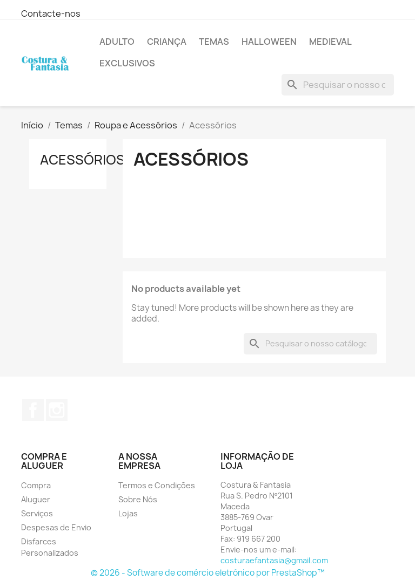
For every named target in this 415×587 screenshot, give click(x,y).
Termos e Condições (156, 485)
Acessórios (82, 160)
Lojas (128, 513)
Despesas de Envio (56, 527)
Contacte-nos (51, 13)
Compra (36, 485)
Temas (214, 41)
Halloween (269, 41)
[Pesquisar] (338, 84)
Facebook (33, 410)
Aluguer (35, 499)
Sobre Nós (137, 499)
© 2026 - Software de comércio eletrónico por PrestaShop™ (208, 572)
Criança (166, 41)
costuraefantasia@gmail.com (274, 560)
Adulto (117, 41)
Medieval (330, 41)
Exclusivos (127, 63)
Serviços (37, 513)
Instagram (57, 410)
